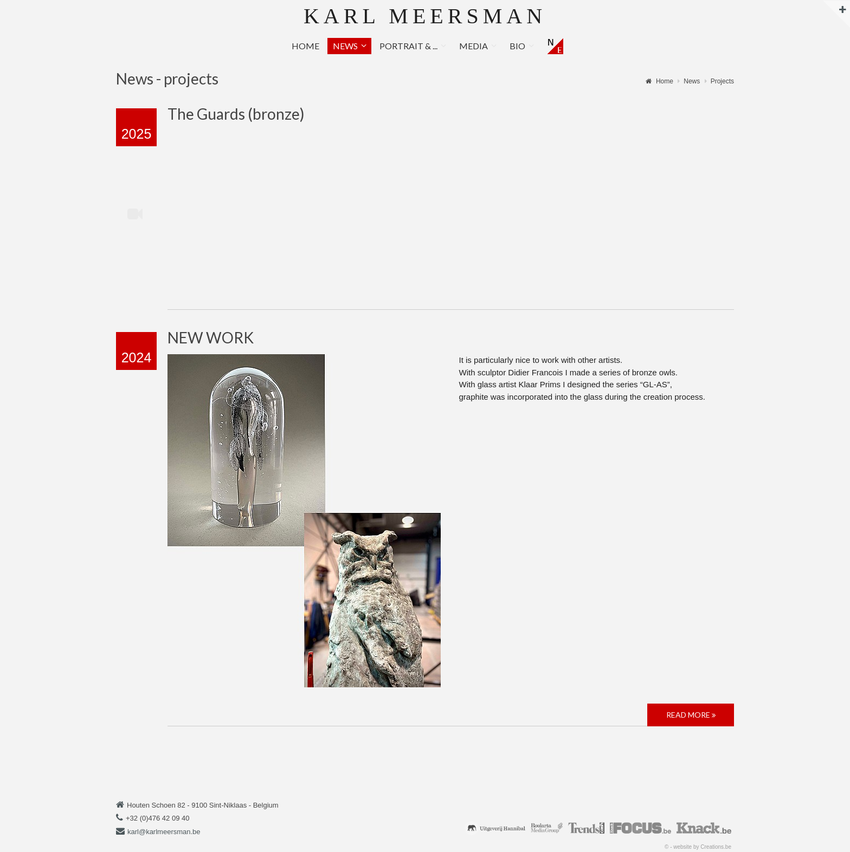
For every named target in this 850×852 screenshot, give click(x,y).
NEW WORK (211, 337)
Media (473, 46)
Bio (517, 46)
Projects (722, 81)
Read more (691, 714)
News (345, 46)
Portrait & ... (408, 46)
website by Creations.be (702, 847)
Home (305, 46)
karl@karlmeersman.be (164, 832)
